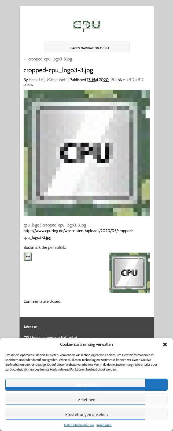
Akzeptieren (86, 384)
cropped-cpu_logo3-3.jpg (48, 59)
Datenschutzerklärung (79, 425)
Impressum (104, 425)
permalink (56, 247)
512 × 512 (136, 79)
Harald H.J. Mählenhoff (48, 79)
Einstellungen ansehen (86, 414)
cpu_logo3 (33, 225)
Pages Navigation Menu (85, 48)
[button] (165, 344)
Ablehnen (86, 399)
